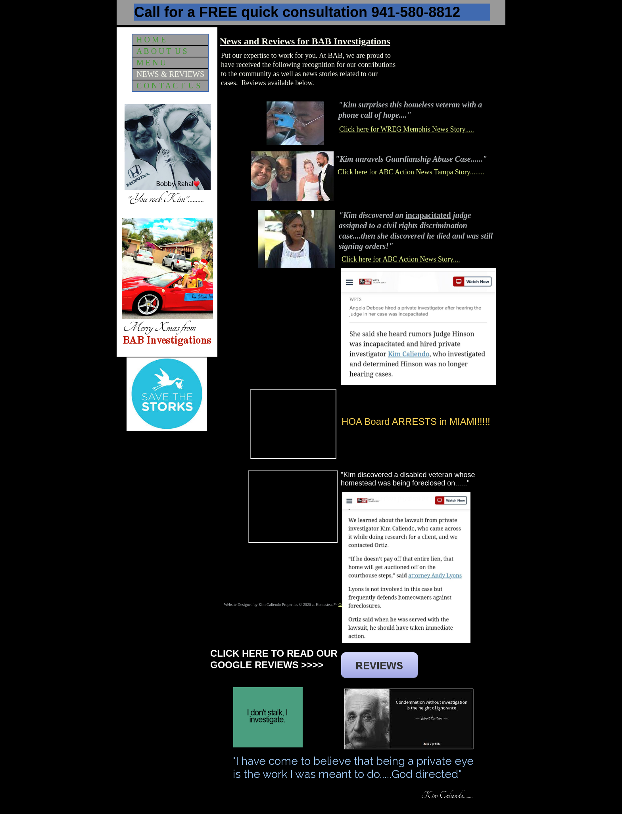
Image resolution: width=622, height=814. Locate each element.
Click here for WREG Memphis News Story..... (406, 129)
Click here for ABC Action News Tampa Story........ (411, 172)
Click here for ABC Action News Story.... (401, 259)
